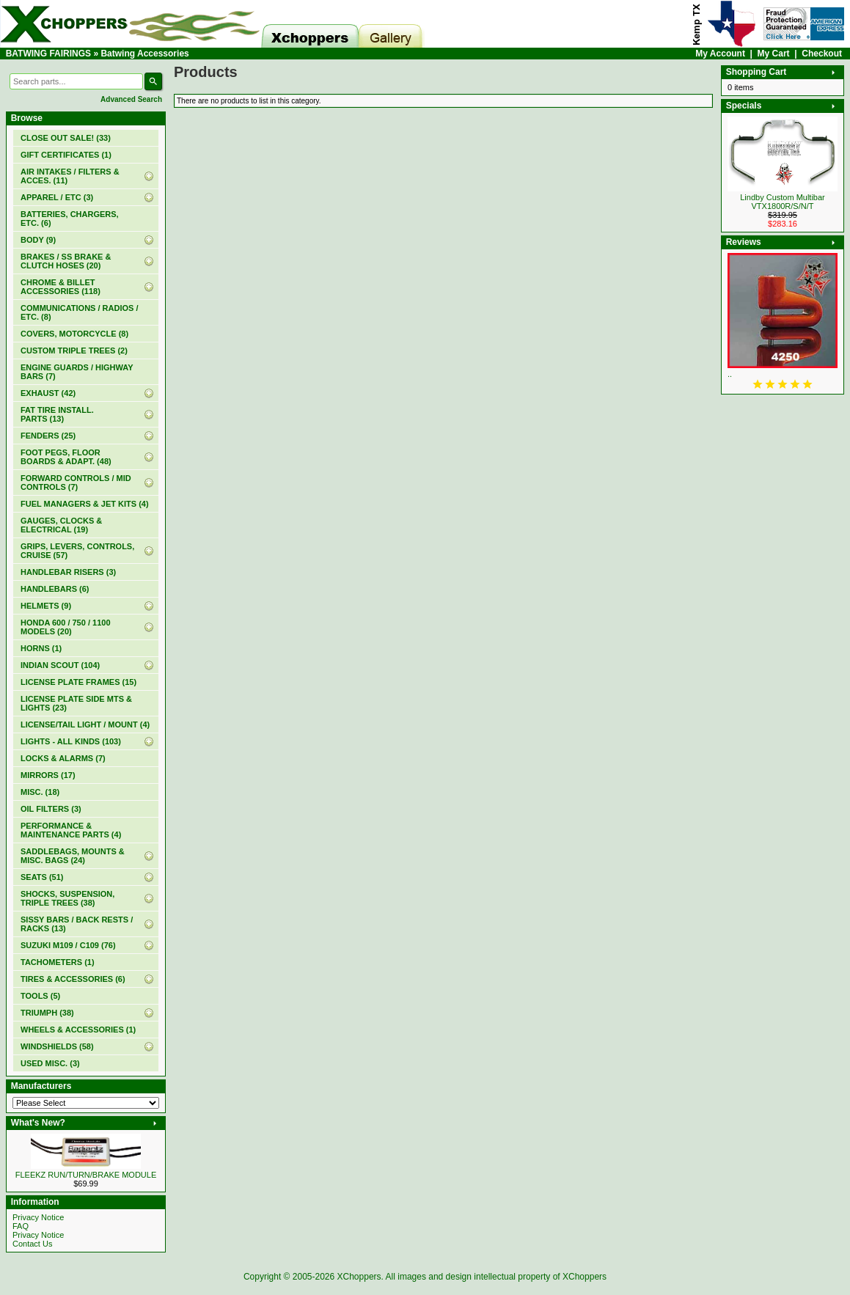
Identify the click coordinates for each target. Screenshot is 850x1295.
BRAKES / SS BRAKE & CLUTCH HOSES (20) (66, 261)
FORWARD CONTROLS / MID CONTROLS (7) (76, 482)
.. (730, 374)
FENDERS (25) (48, 435)
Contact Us (32, 1243)
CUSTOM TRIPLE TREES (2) (74, 350)
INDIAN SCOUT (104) (60, 665)
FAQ (20, 1226)
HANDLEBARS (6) (55, 588)
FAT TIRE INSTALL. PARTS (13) (57, 414)
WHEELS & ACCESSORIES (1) (78, 1029)
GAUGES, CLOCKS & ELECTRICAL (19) (61, 525)
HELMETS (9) (46, 605)
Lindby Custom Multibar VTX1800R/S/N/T (782, 201)
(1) (66, 154)
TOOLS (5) (40, 995)
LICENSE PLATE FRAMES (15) (78, 682)
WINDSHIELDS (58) (57, 1046)
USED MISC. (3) (50, 1063)
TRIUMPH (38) (47, 1012)
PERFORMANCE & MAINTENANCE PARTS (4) (71, 830)
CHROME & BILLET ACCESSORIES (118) (60, 287)
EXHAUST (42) (48, 393)
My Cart (774, 53)
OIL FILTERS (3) (51, 808)
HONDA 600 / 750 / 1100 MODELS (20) (66, 627)
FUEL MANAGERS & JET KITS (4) (85, 503)
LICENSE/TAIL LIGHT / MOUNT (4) (85, 724)
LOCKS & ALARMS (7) (63, 758)
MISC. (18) (40, 792)
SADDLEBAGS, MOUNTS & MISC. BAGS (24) (73, 856)
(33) (66, 137)
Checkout (822, 53)
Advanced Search (131, 99)
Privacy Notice (38, 1217)
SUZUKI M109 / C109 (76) (68, 945)
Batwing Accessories (144, 53)
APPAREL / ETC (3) (57, 197)
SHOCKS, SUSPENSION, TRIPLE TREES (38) (67, 898)
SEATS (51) (42, 877)
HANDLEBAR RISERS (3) (68, 572)
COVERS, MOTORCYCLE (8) (74, 333)
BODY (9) (38, 239)
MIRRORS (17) (48, 775)
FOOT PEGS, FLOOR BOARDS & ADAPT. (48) (66, 457)
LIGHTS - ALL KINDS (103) (71, 741)
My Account (720, 53)
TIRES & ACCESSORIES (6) (73, 979)
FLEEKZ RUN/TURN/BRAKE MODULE (86, 1174)
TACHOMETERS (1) (58, 962)
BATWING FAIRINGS (48, 53)
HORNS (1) (41, 648)
